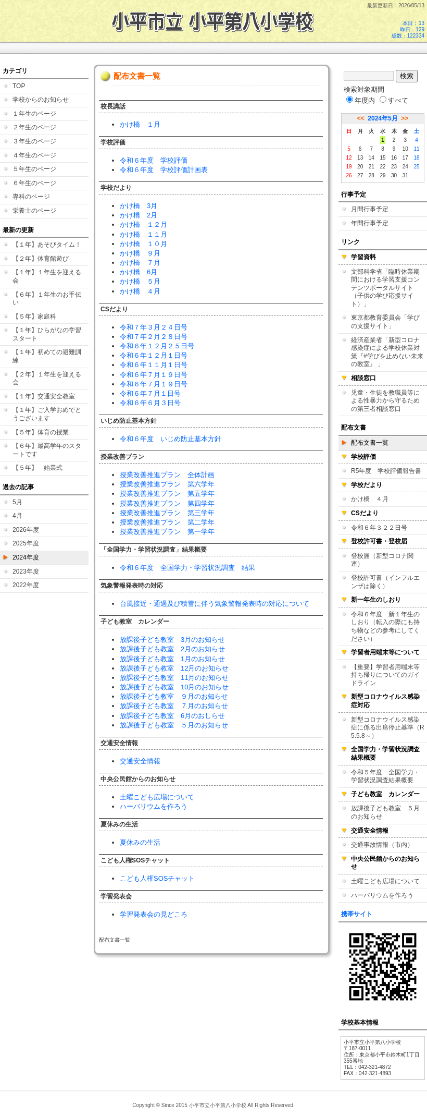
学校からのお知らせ (40, 99)
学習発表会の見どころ (153, 914)
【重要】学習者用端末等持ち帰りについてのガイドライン (385, 675)
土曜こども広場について (157, 797)
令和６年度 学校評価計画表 (164, 170)
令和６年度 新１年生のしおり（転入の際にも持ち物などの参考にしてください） (385, 626)
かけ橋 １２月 (143, 224)
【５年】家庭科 (34, 316)
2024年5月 (382, 118)
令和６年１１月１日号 (153, 365)
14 (371, 158)
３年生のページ (34, 141)
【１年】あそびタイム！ (46, 244)
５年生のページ (34, 169)
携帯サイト (356, 914)
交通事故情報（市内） (382, 844)
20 (360, 166)
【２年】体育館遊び (40, 258)
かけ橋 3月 (138, 206)
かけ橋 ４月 (140, 291)
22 (382, 166)
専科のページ (31, 196)
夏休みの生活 (140, 842)
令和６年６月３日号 (150, 403)
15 (382, 158)
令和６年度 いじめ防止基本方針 (170, 439)
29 (382, 175)
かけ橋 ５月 (140, 281)
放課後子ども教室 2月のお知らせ (172, 649)
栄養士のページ (34, 210)
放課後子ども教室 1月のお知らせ (172, 659)
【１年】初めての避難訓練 (46, 356)
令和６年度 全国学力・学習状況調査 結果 (187, 567)
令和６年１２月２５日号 (157, 346)
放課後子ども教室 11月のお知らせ (174, 678)
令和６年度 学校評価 (153, 160)
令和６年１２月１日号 (153, 355)
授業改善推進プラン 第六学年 (167, 484)
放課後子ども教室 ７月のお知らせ (174, 706)
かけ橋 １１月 (143, 234)
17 (405, 158)
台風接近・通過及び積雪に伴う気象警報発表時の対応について (214, 603)
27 (360, 175)
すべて (394, 100)
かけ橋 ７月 (140, 262)
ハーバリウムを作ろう (153, 806)
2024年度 (25, 557)
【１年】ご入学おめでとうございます (46, 414)
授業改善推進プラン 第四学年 (167, 503)
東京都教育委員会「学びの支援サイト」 (385, 322)
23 (394, 166)
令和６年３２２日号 (379, 527)
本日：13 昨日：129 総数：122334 (408, 29)
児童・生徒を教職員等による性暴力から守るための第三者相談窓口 (385, 400)
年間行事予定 (369, 223)
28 (371, 175)
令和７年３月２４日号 (153, 327)
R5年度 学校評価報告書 (386, 471)
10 (405, 149)
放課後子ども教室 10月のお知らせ (174, 687)
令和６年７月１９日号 (153, 375)
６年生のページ (34, 183)
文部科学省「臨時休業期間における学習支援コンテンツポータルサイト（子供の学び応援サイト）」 (385, 288)
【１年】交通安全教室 (43, 396)
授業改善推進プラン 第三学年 (167, 513)
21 (371, 166)
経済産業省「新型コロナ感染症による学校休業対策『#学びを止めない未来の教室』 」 (387, 352)
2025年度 (25, 543)
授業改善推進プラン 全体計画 (167, 475)
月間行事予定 (369, 209)
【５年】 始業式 (37, 467)
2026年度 (25, 529)
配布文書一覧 (369, 442)
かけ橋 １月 (140, 124)
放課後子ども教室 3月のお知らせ (172, 639)
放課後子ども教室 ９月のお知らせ (174, 696)
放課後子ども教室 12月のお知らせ (174, 668)
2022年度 (25, 585)
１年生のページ (34, 113)
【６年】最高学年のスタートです (46, 450)
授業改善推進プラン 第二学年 (167, 522)
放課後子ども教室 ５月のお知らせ (174, 725)
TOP (18, 86)
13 (360, 158)
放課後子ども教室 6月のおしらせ (172, 716)
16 (394, 158)
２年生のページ (34, 127)
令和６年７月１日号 (150, 393)
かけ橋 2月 (138, 215)
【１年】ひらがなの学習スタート (46, 334)
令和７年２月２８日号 (153, 336)
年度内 (360, 100)
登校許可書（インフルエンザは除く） (385, 582)
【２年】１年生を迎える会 (46, 378)
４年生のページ (34, 155)
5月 (17, 502)
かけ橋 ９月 (140, 253)
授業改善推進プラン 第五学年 (167, 493)
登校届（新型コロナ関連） (382, 560)
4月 (17, 515)
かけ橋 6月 (138, 272)
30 (394, 175)
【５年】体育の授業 (40, 432)
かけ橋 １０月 (143, 244)
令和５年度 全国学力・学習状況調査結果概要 (385, 776)
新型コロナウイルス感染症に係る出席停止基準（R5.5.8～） (387, 727)
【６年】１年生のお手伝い (46, 299)
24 (405, 166)
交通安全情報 (140, 761)
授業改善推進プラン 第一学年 (167, 532)
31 (405, 175)
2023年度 (25, 571)
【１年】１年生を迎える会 (46, 276)
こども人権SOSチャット (157, 878)
